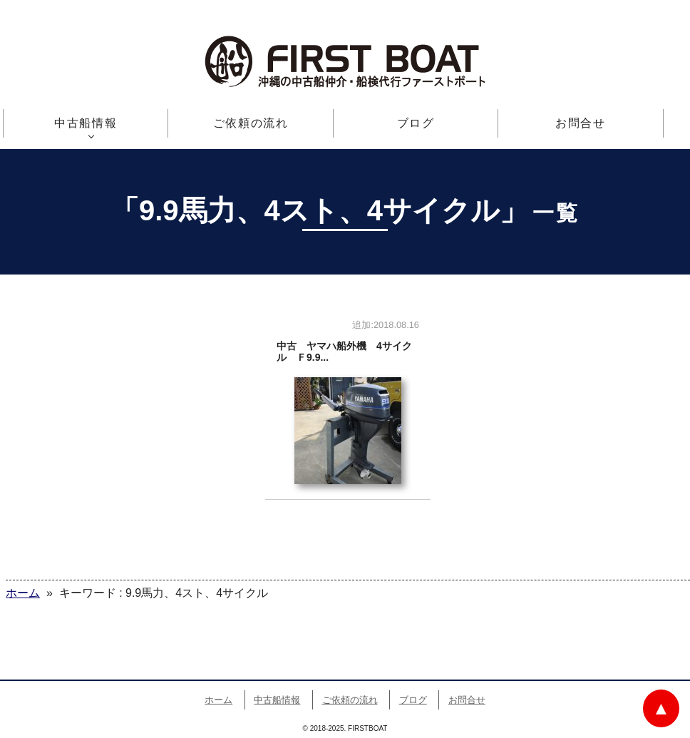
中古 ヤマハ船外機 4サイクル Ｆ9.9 (348, 406)
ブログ (416, 123)
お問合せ (580, 123)
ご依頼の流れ (251, 123)
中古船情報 (85, 123)
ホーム (218, 700)
